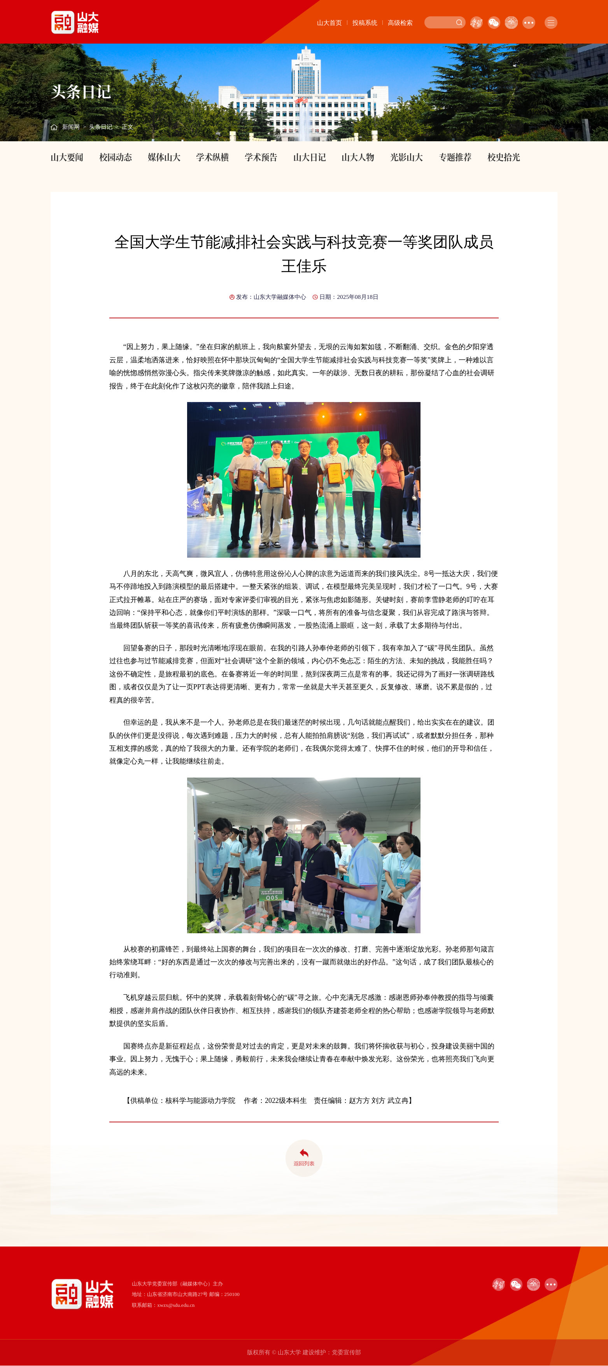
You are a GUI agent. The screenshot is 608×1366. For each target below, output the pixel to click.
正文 (127, 127)
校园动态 (115, 157)
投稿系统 (364, 22)
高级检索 (400, 22)
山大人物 (358, 157)
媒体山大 (164, 157)
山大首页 (329, 22)
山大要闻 (67, 157)
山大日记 (309, 157)
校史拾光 (503, 157)
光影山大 (406, 157)
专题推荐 (455, 157)
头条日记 (100, 127)
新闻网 (71, 127)
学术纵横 (212, 157)
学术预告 (261, 157)
